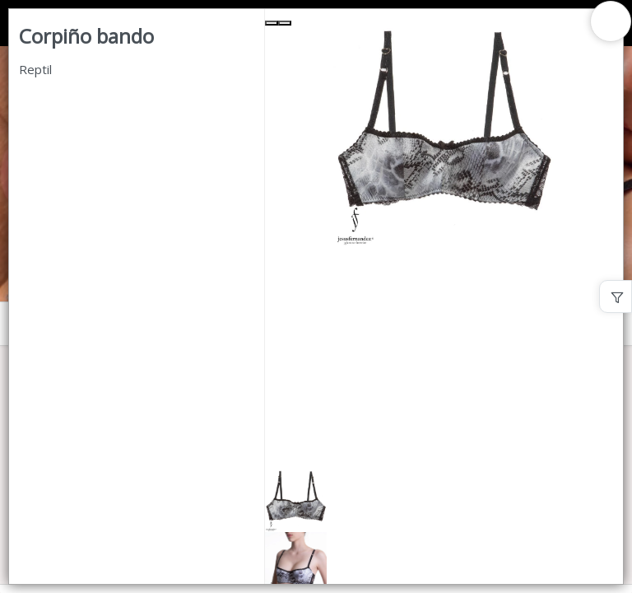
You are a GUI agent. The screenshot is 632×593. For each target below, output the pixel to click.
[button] (444, 501)
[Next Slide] (284, 23)
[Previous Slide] (271, 23)
